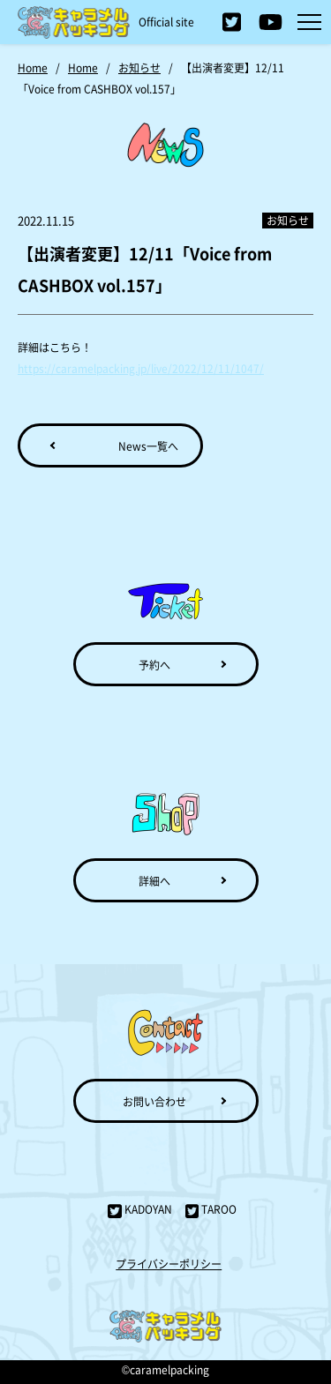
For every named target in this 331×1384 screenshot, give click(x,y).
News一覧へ (148, 445)
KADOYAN (139, 1208)
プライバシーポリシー (169, 1263)
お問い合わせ (154, 1101)
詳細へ (154, 880)
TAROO (211, 1208)
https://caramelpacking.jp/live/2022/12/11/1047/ (141, 368)
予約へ (154, 664)
